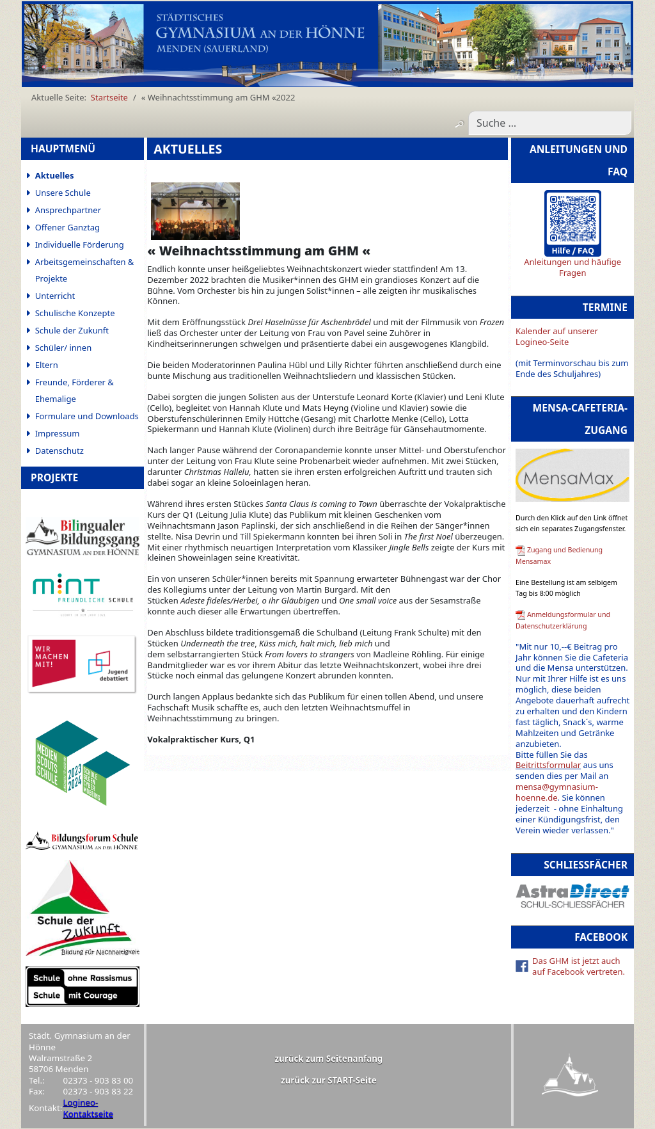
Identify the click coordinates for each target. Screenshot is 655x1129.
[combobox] (549, 123)
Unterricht (55, 295)
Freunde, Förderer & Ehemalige (74, 390)
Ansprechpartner (68, 210)
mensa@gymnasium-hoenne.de (557, 792)
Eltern (46, 365)
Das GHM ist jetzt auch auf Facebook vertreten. (578, 966)
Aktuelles (54, 175)
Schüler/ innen (63, 347)
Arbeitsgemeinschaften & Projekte (84, 270)
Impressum (57, 433)
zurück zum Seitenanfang (329, 1058)
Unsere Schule (63, 192)
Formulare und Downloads (87, 416)
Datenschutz (59, 450)
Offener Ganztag (67, 227)
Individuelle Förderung (79, 244)
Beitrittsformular (548, 765)
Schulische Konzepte (75, 313)
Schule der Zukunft (72, 330)
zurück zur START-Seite (329, 1080)
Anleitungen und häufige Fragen (572, 267)
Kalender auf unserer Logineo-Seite (557, 336)
